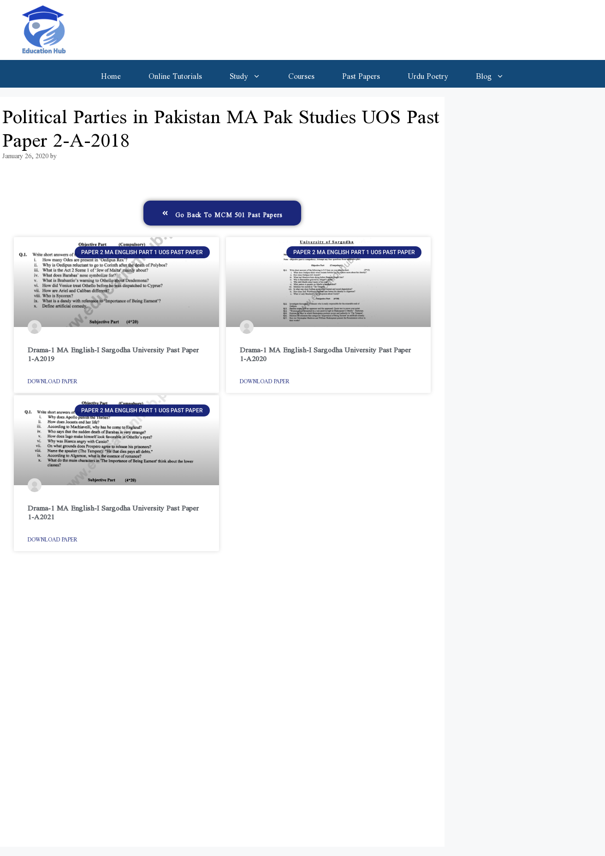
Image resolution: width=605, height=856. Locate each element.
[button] (222, 213)
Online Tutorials (175, 74)
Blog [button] (497, 74)
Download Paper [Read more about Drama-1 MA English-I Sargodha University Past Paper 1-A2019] (52, 379)
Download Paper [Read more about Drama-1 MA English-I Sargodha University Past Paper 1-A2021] (52, 538)
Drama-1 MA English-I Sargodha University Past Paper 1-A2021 (113, 510)
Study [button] (252, 74)
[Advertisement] (222, 703)
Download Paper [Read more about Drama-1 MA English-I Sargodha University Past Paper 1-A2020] (265, 379)
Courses (301, 74)
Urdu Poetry (428, 74)
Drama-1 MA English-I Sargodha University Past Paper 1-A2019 (113, 352)
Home (111, 74)
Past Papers (361, 74)
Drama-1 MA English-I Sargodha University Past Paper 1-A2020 (325, 352)
